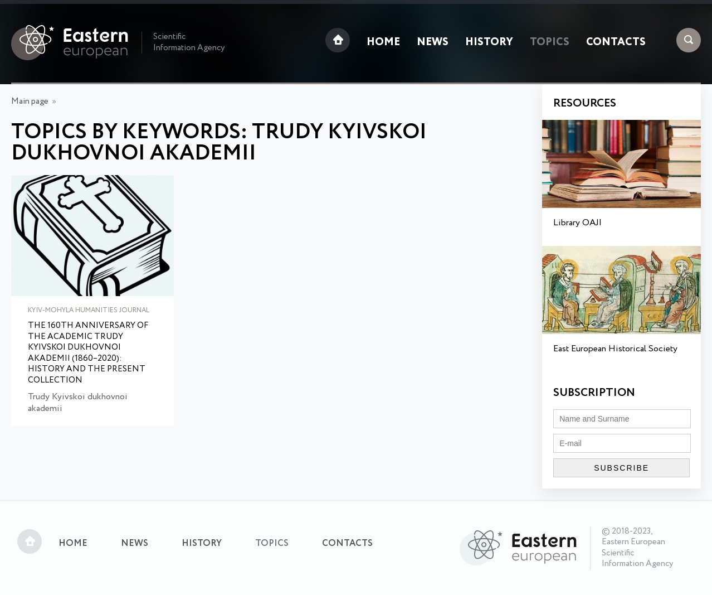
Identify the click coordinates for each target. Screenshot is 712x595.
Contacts (616, 42)
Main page (29, 101)
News (432, 42)
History (489, 42)
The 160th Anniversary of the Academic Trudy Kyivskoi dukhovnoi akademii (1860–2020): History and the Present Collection (88, 353)
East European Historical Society (615, 348)
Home (383, 42)
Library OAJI (577, 222)
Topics (549, 42)
